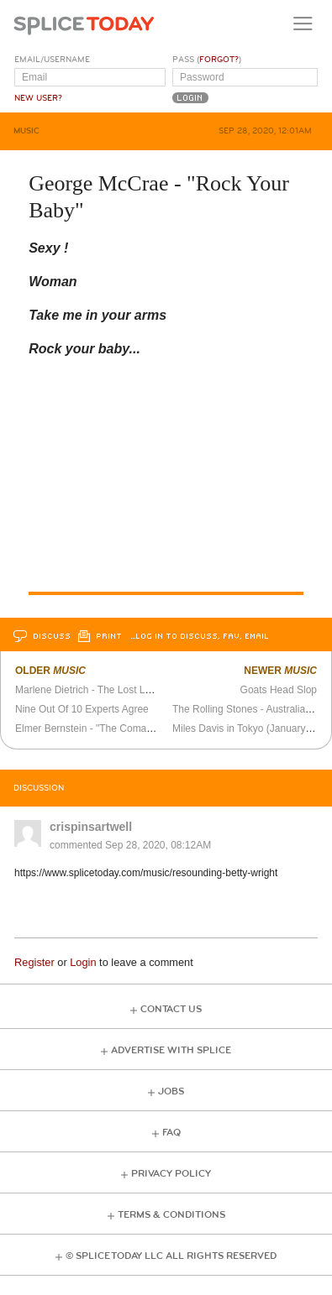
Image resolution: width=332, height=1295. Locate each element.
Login (83, 962)
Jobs (171, 1091)
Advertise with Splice (171, 1050)
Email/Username (52, 60)
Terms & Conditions (171, 1215)
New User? (38, 98)
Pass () (206, 60)
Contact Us (171, 1009)
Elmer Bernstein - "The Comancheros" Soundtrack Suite (140, 728)
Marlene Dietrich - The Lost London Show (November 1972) (148, 690)
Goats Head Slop (278, 690)
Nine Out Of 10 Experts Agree (82, 709)
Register (34, 962)
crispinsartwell (91, 826)
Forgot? (219, 60)
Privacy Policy (171, 1173)
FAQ (171, 1132)
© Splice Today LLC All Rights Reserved (171, 1256)
